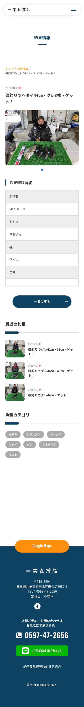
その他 (13, 454)
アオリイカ (49, 444)
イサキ (13, 434)
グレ (29, 444)
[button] (42, 170)
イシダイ (55, 434)
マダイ (13, 444)
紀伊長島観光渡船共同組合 (42, 666)
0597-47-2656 (46, 591)
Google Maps (48, 545)
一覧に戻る (51, 301)
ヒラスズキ (33, 434)
